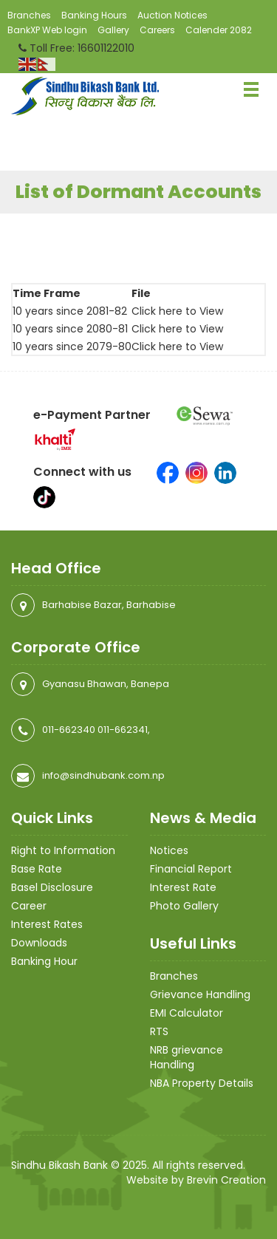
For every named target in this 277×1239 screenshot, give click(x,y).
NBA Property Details (201, 1083)
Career (29, 905)
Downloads (39, 942)
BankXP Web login (47, 30)
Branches (29, 15)
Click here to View (177, 311)
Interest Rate (183, 887)
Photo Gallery (184, 905)
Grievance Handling (200, 994)
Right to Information (63, 850)
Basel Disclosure (52, 887)
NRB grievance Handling (186, 1057)
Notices (169, 850)
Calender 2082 (218, 30)
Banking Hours (94, 15)
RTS (159, 1031)
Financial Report (191, 868)
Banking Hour (44, 961)
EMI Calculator (186, 1013)
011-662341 (123, 730)
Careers (157, 30)
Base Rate (36, 868)
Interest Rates (47, 924)
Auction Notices (172, 15)
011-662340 (68, 730)
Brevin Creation (226, 1180)
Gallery (113, 30)
